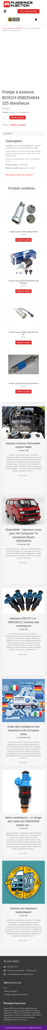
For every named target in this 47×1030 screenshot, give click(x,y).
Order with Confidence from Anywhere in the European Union (23, 730)
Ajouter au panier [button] (23, 240)
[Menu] (5, 11)
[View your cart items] (37, 20)
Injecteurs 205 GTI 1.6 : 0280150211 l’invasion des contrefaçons (23, 622)
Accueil (4, 28)
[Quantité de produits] (5, 118)
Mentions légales (10, 991)
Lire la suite (23, 475)
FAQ (5, 988)
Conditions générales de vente (16, 994)
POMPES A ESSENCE (15, 28)
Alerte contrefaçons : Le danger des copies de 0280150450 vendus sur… (23, 821)
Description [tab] (8, 133)
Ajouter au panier (17, 117)
